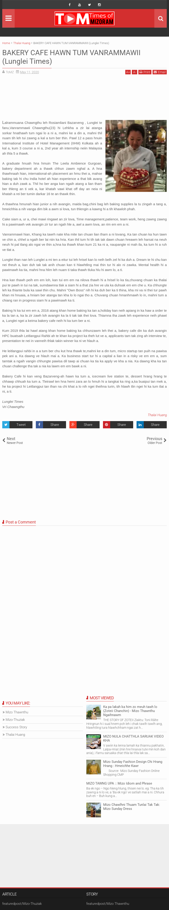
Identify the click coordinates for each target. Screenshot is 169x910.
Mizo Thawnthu (17, 712)
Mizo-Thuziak (15, 720)
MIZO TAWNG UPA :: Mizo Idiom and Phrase (119, 783)
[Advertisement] (84, 99)
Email (160, 72)
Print (144, 72)
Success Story (16, 727)
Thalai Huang (157, 415)
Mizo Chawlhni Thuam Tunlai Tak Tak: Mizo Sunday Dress (131, 807)
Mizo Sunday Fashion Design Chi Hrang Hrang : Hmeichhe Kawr (132, 764)
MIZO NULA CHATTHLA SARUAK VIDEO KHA (133, 738)
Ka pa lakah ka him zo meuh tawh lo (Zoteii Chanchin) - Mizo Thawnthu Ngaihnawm (130, 711)
